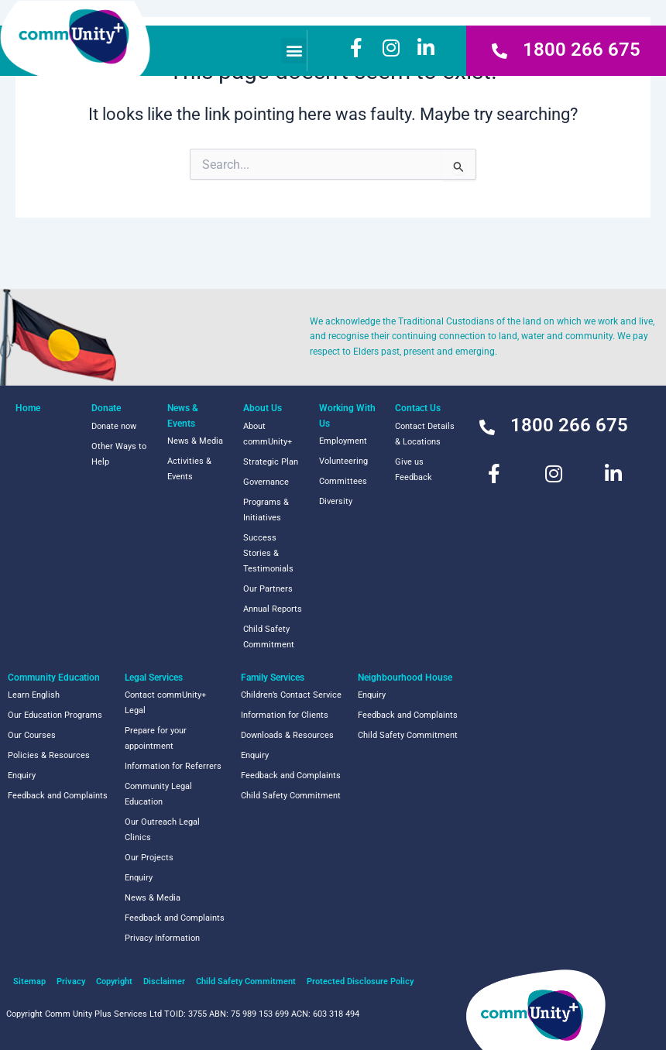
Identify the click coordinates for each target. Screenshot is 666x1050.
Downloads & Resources (287, 735)
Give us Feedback (413, 469)
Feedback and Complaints (58, 796)
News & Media (195, 441)
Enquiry (22, 775)
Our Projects (149, 858)
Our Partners (268, 589)
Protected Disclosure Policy (360, 981)
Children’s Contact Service (291, 695)
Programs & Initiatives (266, 510)
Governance (266, 482)
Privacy (71, 981)
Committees (343, 481)
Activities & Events (189, 469)
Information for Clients (284, 715)
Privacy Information (162, 938)
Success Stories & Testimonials (268, 553)
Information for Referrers (173, 766)
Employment (343, 441)
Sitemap (29, 981)
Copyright (114, 981)
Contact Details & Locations (425, 434)
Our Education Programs (55, 715)
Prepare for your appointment (156, 738)
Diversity (335, 501)
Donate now (113, 426)
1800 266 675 (581, 49)
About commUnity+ (267, 434)
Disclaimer (164, 981)
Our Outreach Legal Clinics (162, 829)
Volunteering (343, 461)
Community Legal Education (158, 794)
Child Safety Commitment (268, 637)
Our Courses (32, 735)
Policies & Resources (49, 755)
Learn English (34, 695)
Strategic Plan (270, 462)
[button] (294, 50)
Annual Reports (272, 609)
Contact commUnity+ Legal (165, 702)
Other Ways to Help (118, 454)
